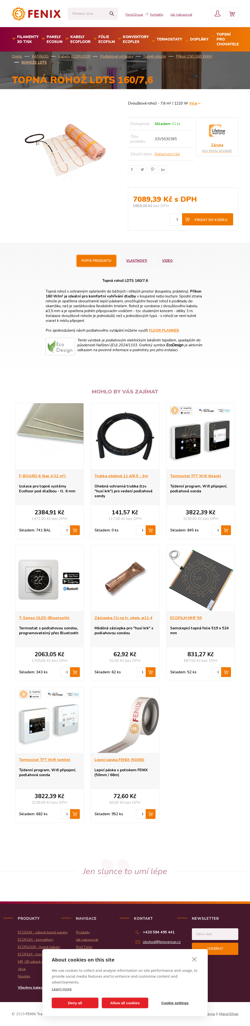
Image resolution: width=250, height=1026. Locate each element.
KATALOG (40, 56)
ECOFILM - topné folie (35, 954)
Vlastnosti (136, 261)
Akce (22, 968)
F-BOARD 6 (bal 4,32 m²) (42, 476)
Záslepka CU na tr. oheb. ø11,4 (123, 618)
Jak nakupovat (181, 14)
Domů (17, 56)
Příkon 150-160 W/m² (194, 56)
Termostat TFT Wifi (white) (45, 759)
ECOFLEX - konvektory (35, 939)
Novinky (24, 976)
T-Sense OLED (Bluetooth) (44, 618)
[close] (194, 959)
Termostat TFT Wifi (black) (195, 476)
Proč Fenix (84, 946)
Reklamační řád (167, 154)
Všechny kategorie (34, 987)
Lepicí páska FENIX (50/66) (119, 759)
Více (193, 103)
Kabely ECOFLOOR (74, 56)
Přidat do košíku (211, 220)
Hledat (111, 14)
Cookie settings (175, 1003)
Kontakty (156, 14)
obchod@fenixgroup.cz (162, 942)
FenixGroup (134, 14)
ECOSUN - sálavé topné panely (43, 932)
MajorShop (228, 1014)
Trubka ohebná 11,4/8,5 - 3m (121, 476)
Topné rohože (154, 56)
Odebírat (215, 949)
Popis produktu (96, 261)
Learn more (62, 988)
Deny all (75, 1003)
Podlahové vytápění (116, 56)
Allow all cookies (125, 1003)
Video (167, 261)
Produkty (83, 932)
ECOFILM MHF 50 (186, 618)
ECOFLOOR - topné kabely (39, 946)
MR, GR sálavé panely (35, 961)
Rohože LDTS (34, 62)
